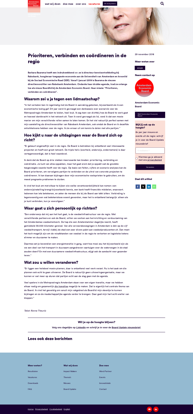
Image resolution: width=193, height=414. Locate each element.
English (67, 409)
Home (31, 409)
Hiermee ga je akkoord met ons (150, 158)
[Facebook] (137, 186)
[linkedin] (156, 409)
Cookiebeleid (55, 409)
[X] (143, 186)
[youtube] (149, 409)
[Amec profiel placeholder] (144, 79)
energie (140, 68)
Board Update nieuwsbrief (126, 327)
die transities (61, 286)
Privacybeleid (41, 409)
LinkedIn (81, 327)
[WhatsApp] (154, 186)
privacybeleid (154, 159)
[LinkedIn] (149, 186)
